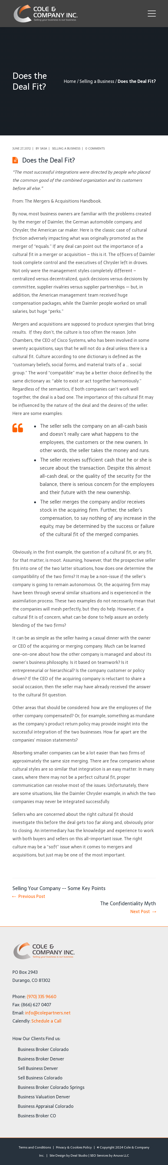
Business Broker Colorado (43, 1049)
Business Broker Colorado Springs (51, 1087)
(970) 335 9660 (41, 996)
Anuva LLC (121, 1155)
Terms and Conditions (35, 1147)
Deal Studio (79, 1155)
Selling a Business (97, 81)
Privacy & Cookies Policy (74, 1147)
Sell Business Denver (38, 1068)
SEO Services (99, 1155)
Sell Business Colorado (40, 1077)
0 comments (95, 148)
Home (70, 81)
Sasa (43, 148)
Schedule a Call (46, 1020)
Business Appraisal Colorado (46, 1106)
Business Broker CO (37, 1115)
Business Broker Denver (41, 1058)
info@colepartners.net (48, 1012)
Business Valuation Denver (44, 1096)
